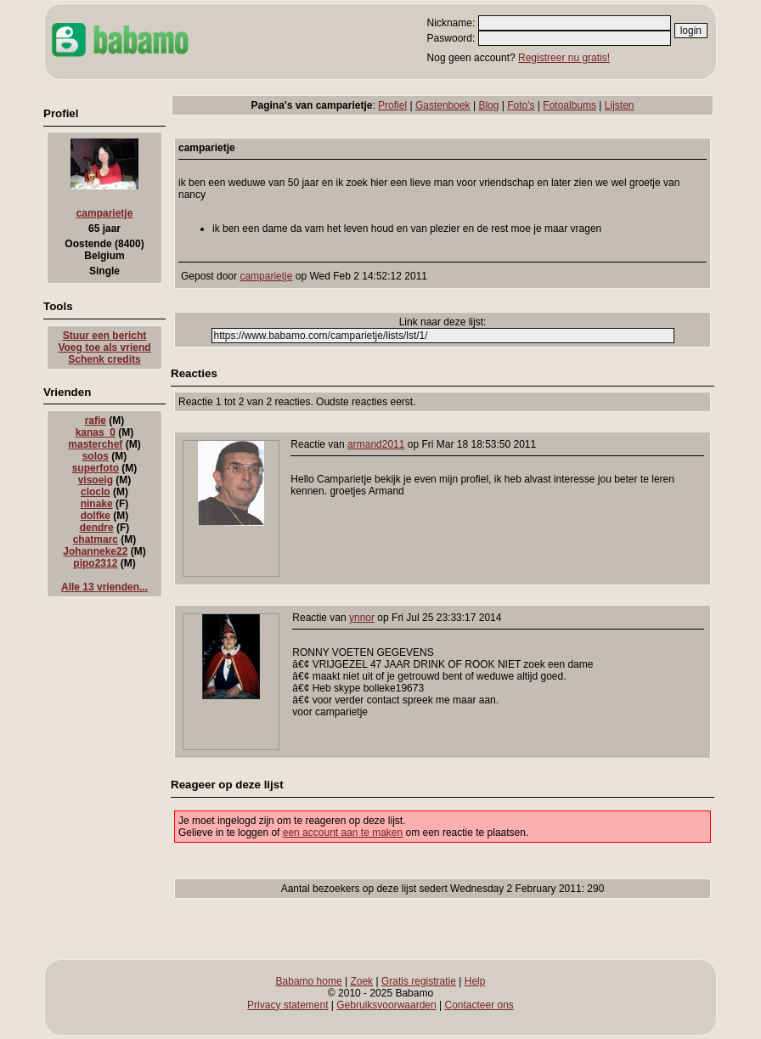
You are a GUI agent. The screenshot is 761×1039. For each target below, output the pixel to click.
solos (95, 456)
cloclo (95, 492)
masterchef (95, 444)
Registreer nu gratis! (564, 58)
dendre (97, 528)
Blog (488, 105)
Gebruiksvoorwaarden (386, 1005)
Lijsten (619, 105)
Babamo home (309, 981)
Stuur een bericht (105, 336)
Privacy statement (287, 1005)
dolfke (95, 516)
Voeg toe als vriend (104, 347)
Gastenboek (443, 105)
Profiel (392, 105)
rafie (95, 420)
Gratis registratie (418, 981)
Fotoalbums (569, 105)
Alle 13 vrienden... (104, 587)
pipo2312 (95, 563)
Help (475, 981)
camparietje (104, 213)
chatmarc (95, 539)
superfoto (95, 468)
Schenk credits (104, 359)
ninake (97, 504)
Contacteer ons (478, 1005)
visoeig (95, 480)
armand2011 (375, 444)
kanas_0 (96, 432)
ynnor (362, 618)
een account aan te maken (343, 833)
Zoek (361, 981)
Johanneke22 (95, 551)
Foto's (520, 105)
